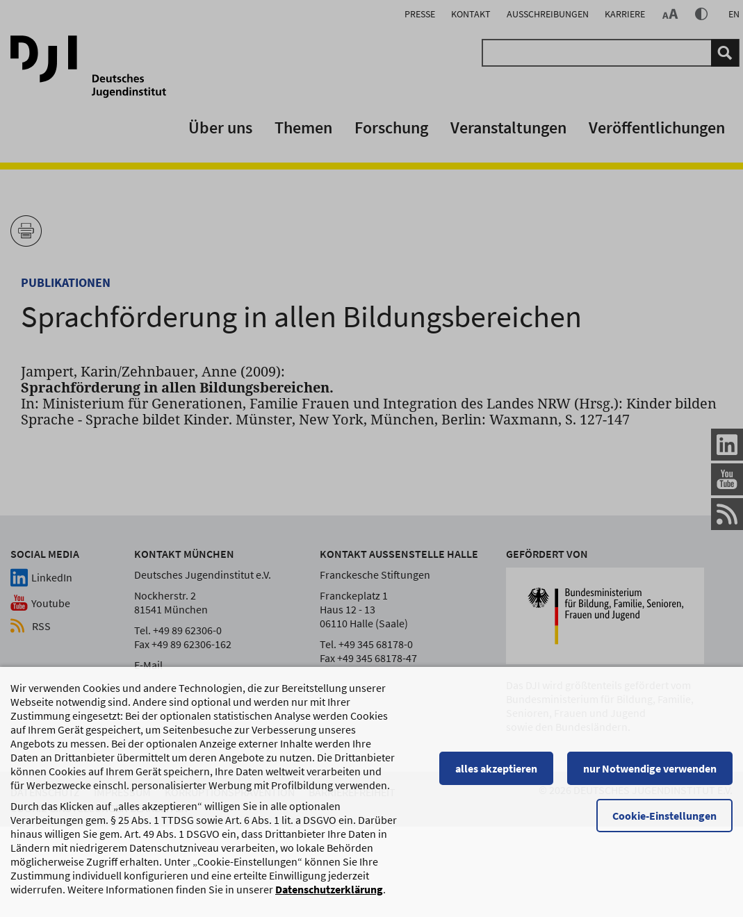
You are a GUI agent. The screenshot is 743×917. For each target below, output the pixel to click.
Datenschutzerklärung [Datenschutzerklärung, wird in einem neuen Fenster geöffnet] (329, 895)
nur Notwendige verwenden (650, 775)
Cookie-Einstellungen (664, 822)
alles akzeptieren (496, 775)
